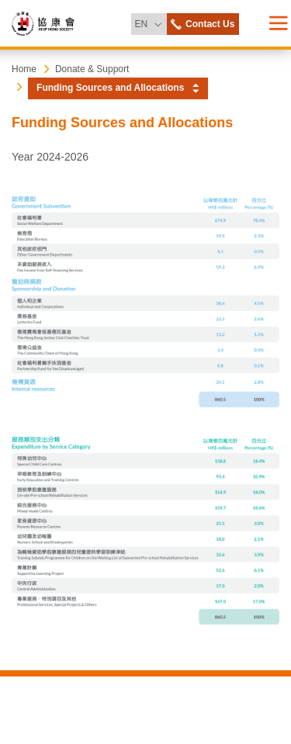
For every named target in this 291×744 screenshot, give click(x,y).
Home (24, 69)
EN (150, 21)
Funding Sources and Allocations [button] (110, 87)
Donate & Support (92, 69)
